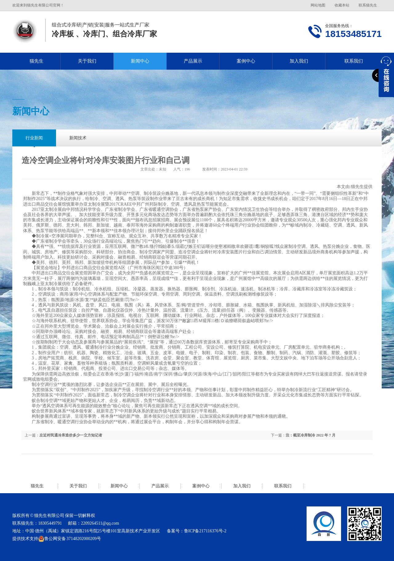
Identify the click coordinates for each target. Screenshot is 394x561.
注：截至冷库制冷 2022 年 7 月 (311, 435)
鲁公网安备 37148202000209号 (69, 539)
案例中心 (246, 61)
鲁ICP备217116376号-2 (205, 531)
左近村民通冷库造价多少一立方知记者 (70, 435)
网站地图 (318, 5)
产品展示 (193, 61)
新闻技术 (77, 138)
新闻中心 (140, 61)
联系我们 (282, 486)
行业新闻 (34, 138)
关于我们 (87, 61)
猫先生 (36, 61)
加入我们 (299, 61)
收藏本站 (342, 5)
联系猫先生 (368, 5)
